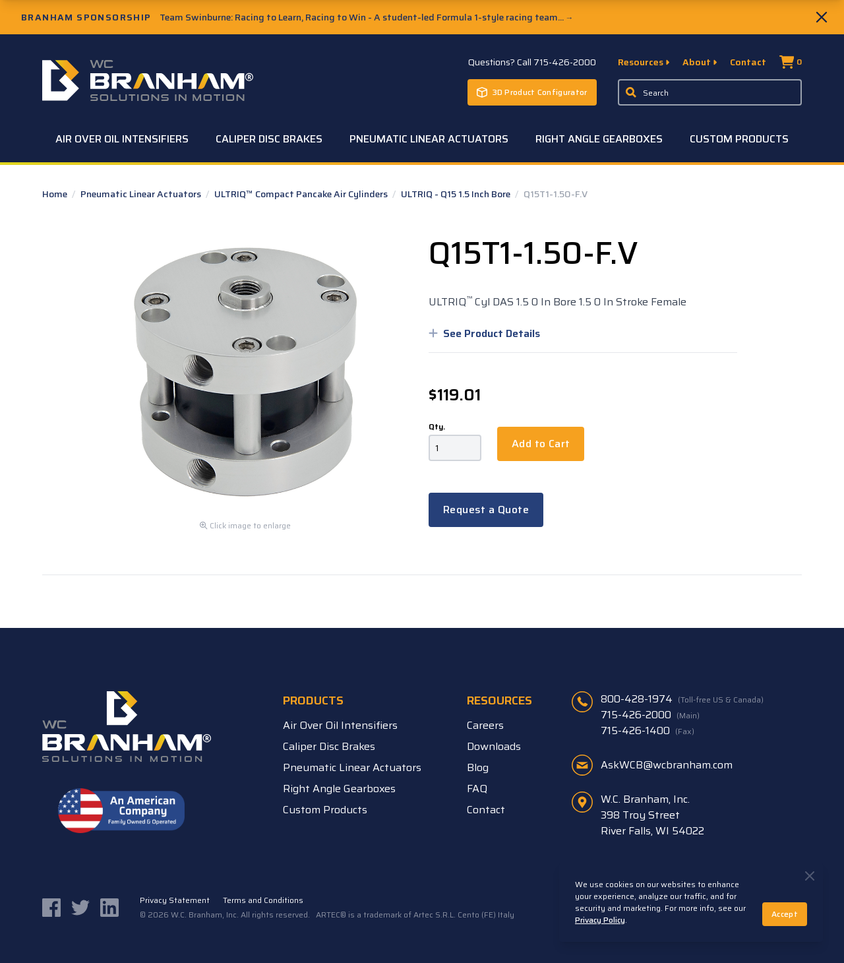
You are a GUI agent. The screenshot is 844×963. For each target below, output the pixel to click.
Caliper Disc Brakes (269, 139)
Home (55, 194)
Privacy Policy (600, 920)
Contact (748, 62)
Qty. (437, 426)
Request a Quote (486, 509)
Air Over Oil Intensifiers (122, 139)
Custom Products (739, 139)
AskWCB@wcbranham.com (667, 765)
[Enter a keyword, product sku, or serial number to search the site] (710, 92)
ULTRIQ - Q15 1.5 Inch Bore (456, 194)
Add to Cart (541, 443)
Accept (784, 914)
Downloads (494, 746)
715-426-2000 (650, 715)
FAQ (477, 788)
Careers (485, 725)
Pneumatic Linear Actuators (428, 139)
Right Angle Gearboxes (599, 139)
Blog (478, 767)
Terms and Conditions (263, 900)
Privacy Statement (175, 900)
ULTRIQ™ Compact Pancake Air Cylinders (302, 194)
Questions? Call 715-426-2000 (532, 62)
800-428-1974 (682, 699)
